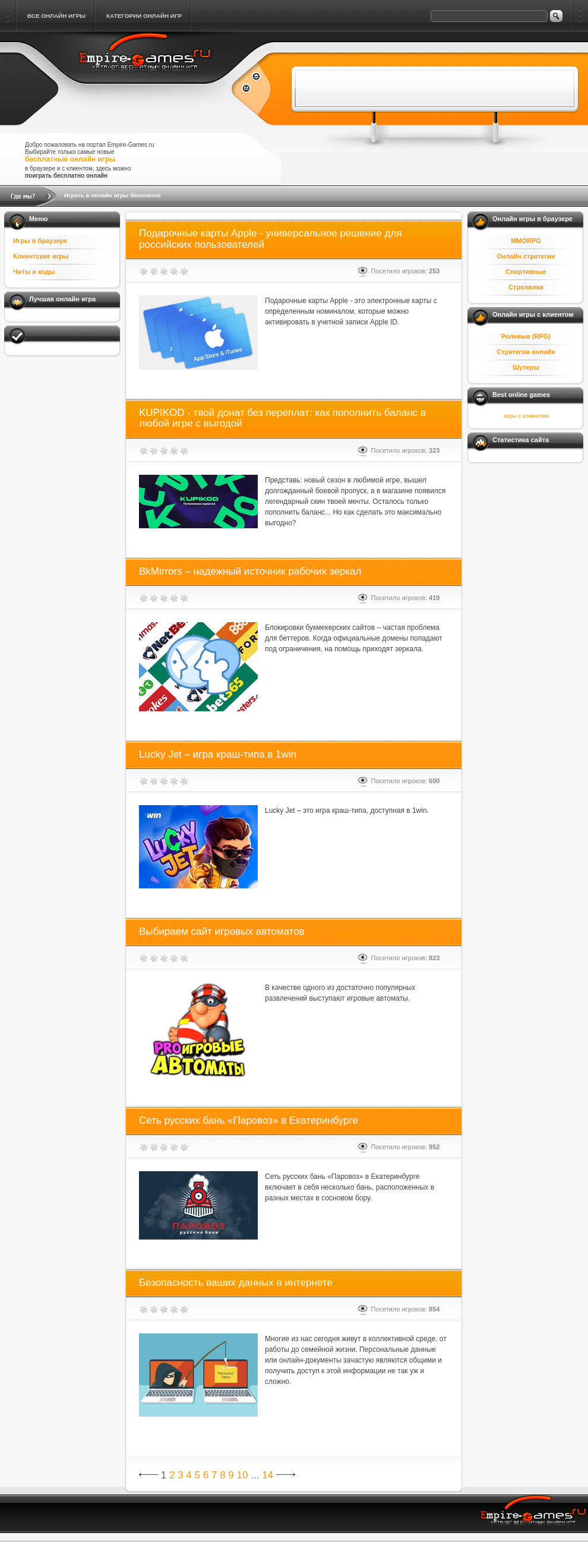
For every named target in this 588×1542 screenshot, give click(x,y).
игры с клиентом (526, 415)
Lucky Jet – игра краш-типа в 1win (217, 754)
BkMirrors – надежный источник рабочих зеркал (250, 571)
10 (242, 1475)
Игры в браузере (40, 240)
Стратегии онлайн (526, 351)
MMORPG (526, 240)
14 (267, 1475)
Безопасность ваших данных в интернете (236, 1282)
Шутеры (526, 367)
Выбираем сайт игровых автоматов (222, 931)
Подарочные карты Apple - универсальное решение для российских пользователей (270, 239)
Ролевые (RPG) (526, 336)
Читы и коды (34, 271)
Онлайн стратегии (526, 256)
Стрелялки (525, 287)
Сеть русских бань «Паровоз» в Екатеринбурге (248, 1120)
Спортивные (525, 271)
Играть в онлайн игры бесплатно (112, 195)
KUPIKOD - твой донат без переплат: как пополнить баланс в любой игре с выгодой (282, 418)
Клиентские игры (40, 256)
